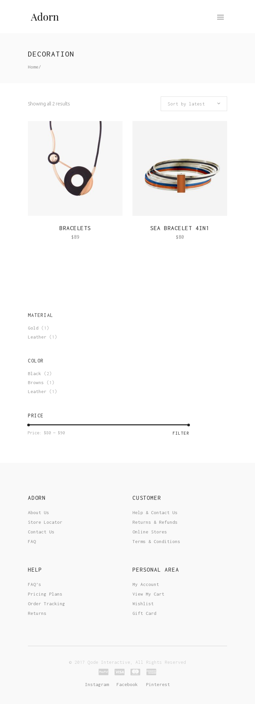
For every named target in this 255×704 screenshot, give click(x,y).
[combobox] (194, 103)
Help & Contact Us (155, 512)
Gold (33, 328)
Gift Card (144, 613)
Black (34, 373)
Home (33, 67)
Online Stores (149, 531)
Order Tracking (46, 603)
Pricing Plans (45, 594)
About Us (38, 512)
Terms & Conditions (156, 541)
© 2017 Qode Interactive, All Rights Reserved (127, 662)
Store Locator (45, 522)
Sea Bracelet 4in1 (180, 228)
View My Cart (148, 594)
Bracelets (75, 228)
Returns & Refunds (155, 522)
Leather (37, 337)
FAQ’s (34, 584)
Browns (36, 382)
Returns (37, 613)
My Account (145, 584)
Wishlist (143, 603)
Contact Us (41, 531)
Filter (181, 433)
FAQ (32, 541)
